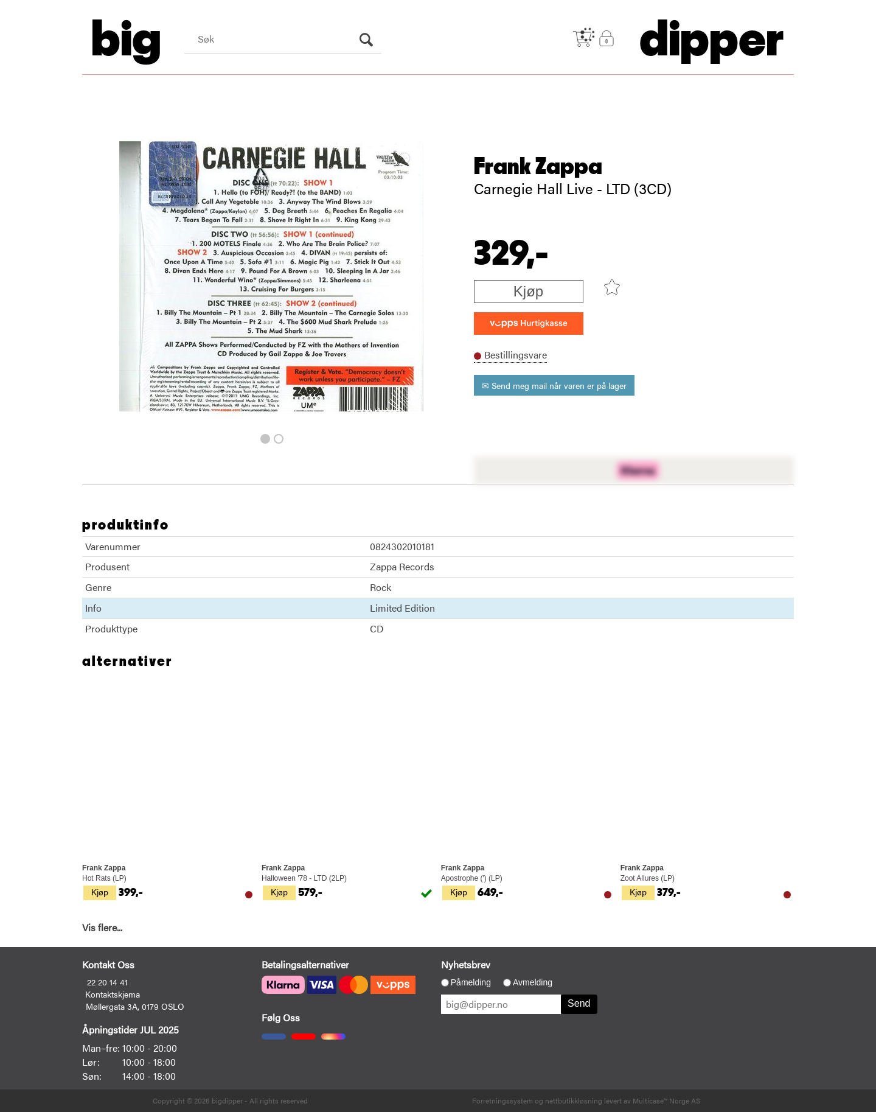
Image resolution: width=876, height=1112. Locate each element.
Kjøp (528, 291)
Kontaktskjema (112, 994)
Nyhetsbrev (465, 964)
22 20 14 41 (107, 982)
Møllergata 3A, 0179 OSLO (135, 1006)
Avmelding (532, 982)
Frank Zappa (538, 167)
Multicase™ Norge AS (666, 1100)
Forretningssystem (502, 1100)
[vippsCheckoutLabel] (528, 323)
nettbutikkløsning (573, 1100)
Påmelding (471, 982)
